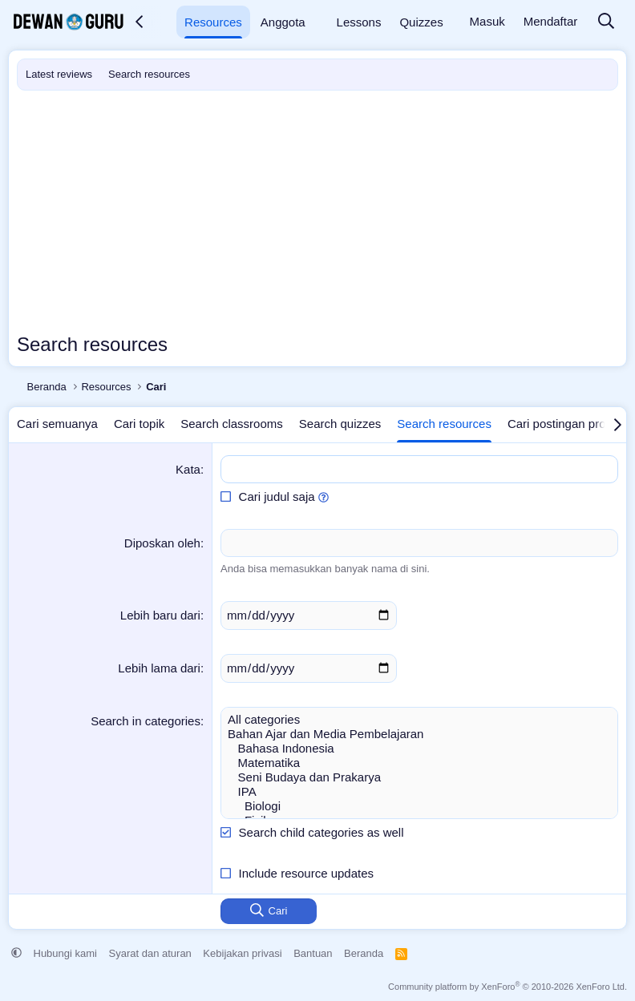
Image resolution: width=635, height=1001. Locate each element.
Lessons (359, 22)
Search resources (149, 74)
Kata (188, 469)
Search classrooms (231, 423)
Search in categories (145, 721)
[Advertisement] (317, 211)
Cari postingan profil (561, 423)
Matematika (419, 763)
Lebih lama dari (159, 668)
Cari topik (139, 423)
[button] (164, 22)
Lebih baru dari (160, 615)
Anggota (283, 22)
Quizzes (421, 22)
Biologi (419, 806)
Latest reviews (59, 74)
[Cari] (606, 22)
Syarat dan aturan (150, 953)
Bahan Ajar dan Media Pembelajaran (419, 734)
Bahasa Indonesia (419, 748)
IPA (419, 792)
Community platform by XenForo (507, 986)
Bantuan (312, 953)
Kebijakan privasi (242, 953)
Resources (213, 22)
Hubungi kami (66, 953)
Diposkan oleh (162, 543)
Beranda (363, 953)
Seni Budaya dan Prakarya (419, 777)
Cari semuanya (57, 423)
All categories (419, 719)
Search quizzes (340, 423)
